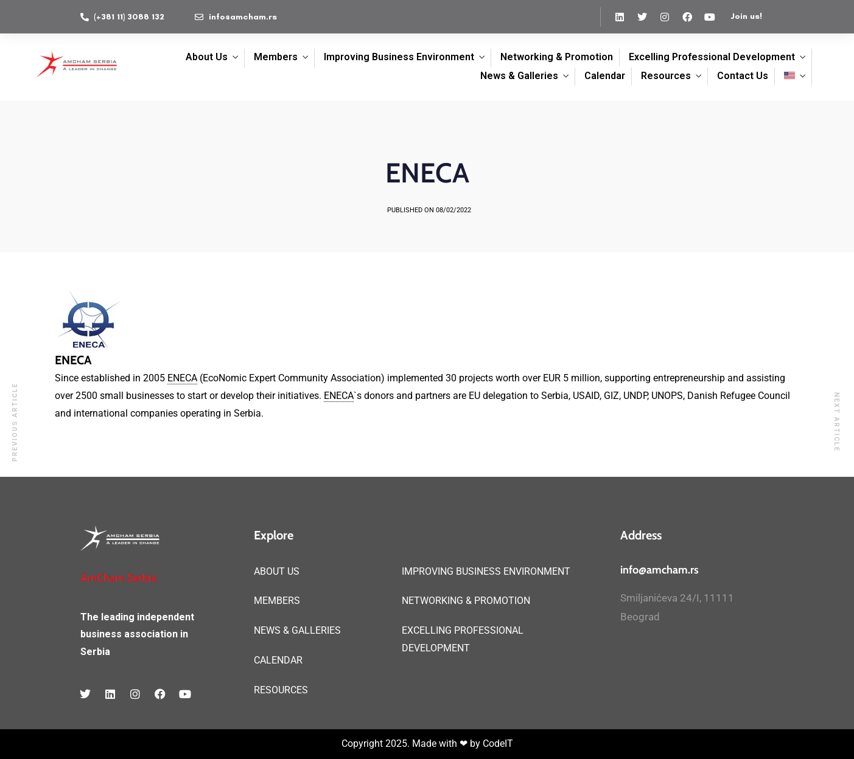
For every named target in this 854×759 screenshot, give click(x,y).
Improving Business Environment (399, 57)
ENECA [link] (182, 378)
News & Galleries (519, 75)
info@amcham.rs (659, 570)
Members (276, 57)
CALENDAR (278, 660)
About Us (207, 57)
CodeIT (498, 743)
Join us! (746, 16)
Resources (666, 75)
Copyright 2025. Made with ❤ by (412, 743)
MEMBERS (277, 600)
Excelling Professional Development (712, 57)
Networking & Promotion (556, 57)
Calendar (604, 75)
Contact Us (742, 75)
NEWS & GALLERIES (297, 630)
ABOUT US (276, 571)
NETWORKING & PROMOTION (466, 600)
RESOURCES (281, 690)
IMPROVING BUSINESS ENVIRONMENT (486, 571)
